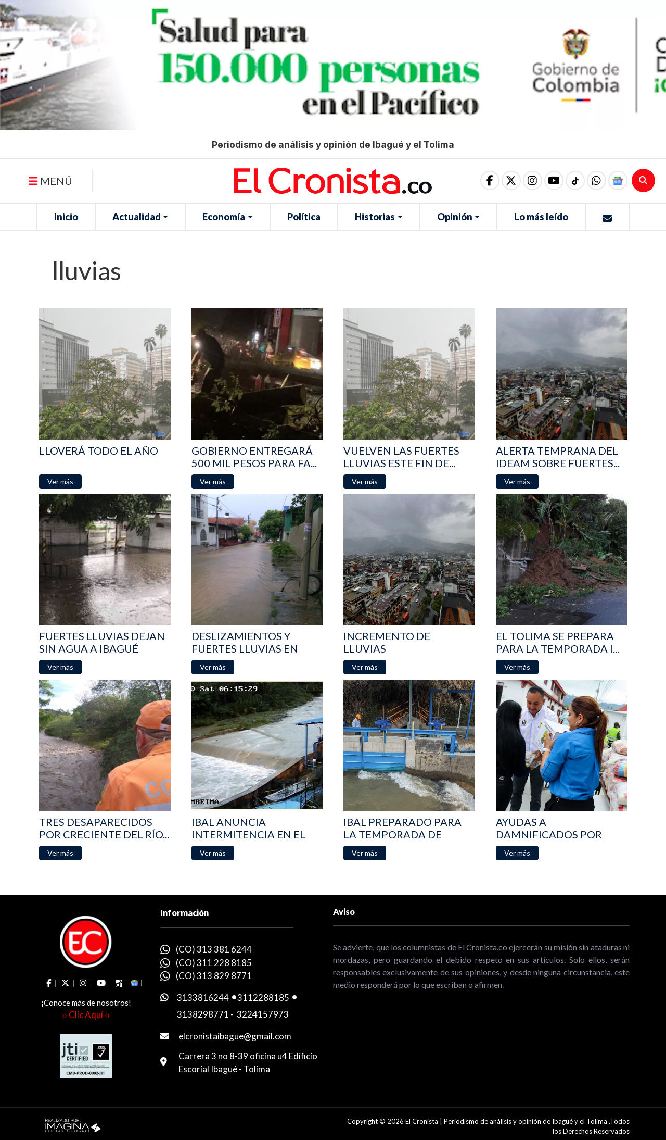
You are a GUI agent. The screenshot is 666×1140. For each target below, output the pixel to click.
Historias (375, 216)
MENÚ (50, 180)
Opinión (454, 216)
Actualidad (136, 216)
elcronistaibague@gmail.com (234, 1036)
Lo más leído (541, 216)
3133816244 (203, 997)
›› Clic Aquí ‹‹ (86, 1014)
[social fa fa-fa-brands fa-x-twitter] (508, 181)
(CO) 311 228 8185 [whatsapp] (214, 962)
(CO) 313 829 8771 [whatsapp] (214, 975)
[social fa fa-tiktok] (574, 181)
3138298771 (203, 1014)
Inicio (66, 216)
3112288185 (263, 997)
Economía (223, 216)
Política (304, 216)
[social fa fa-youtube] (552, 181)
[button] (596, 181)
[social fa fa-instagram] (530, 181)
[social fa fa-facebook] (486, 181)
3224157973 (263, 1014)
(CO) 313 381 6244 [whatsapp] (214, 949)
